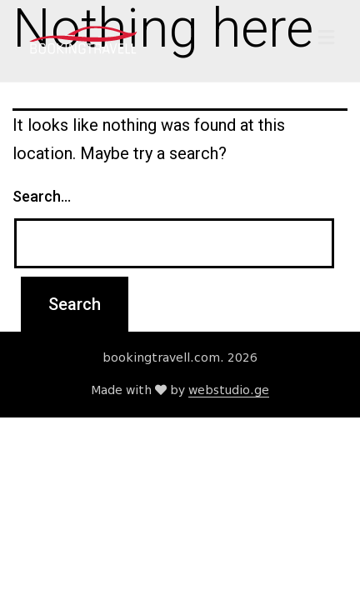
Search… (41, 196)
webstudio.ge (228, 390)
